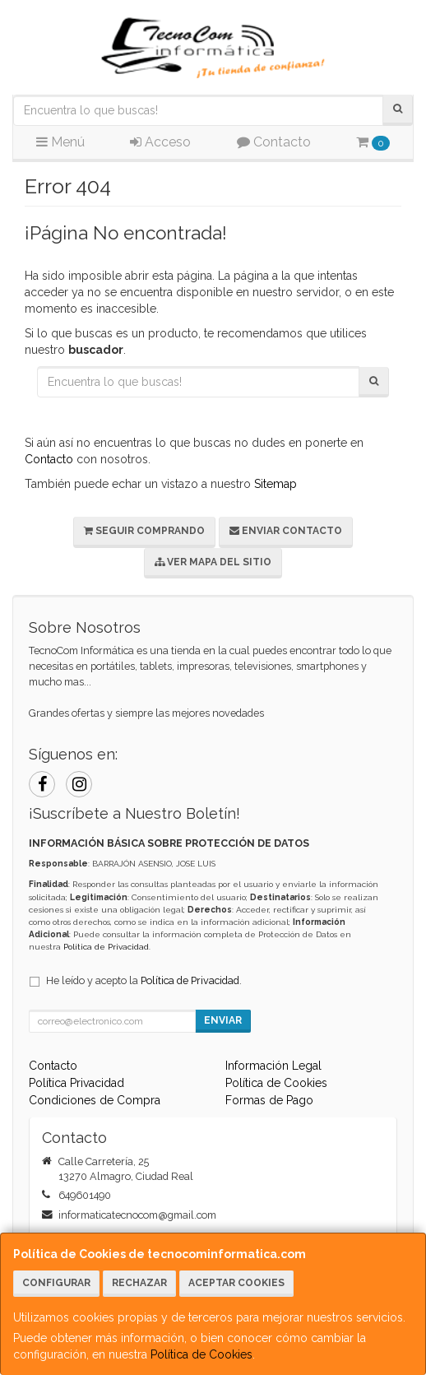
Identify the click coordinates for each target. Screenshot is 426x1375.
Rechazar (139, 1283)
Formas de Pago (269, 1100)
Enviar (223, 1020)
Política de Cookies (201, 1354)
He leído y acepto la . (144, 980)
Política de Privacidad (106, 946)
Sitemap (275, 483)
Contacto (274, 142)
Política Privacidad (76, 1082)
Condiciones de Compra (94, 1100)
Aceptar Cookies (236, 1283)
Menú (60, 142)
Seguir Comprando (144, 531)
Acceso (160, 142)
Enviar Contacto (285, 531)
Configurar (56, 1283)
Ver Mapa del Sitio (213, 562)
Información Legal (273, 1065)
